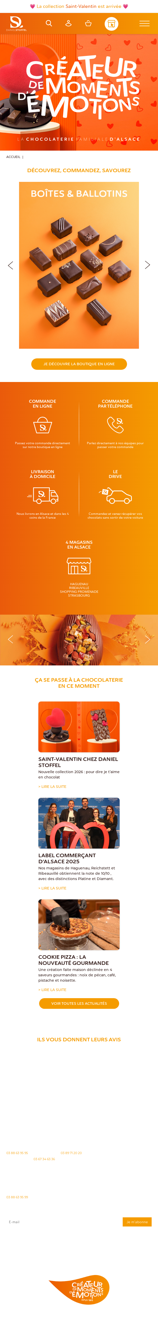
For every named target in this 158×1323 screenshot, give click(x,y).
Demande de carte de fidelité (126, 1257)
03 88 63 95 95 (17, 1153)
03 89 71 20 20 (71, 1153)
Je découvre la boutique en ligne (79, 364)
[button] (148, 264)
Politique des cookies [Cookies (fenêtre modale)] (125, 1315)
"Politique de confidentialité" (20, 1249)
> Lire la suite (52, 787)
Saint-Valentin (81, 6)
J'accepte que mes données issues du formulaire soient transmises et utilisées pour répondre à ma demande (79, 1240)
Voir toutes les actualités (79, 1003)
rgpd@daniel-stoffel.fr (28, 1247)
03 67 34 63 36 (44, 1159)
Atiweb (85, 1320)
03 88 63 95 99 (17, 1197)
